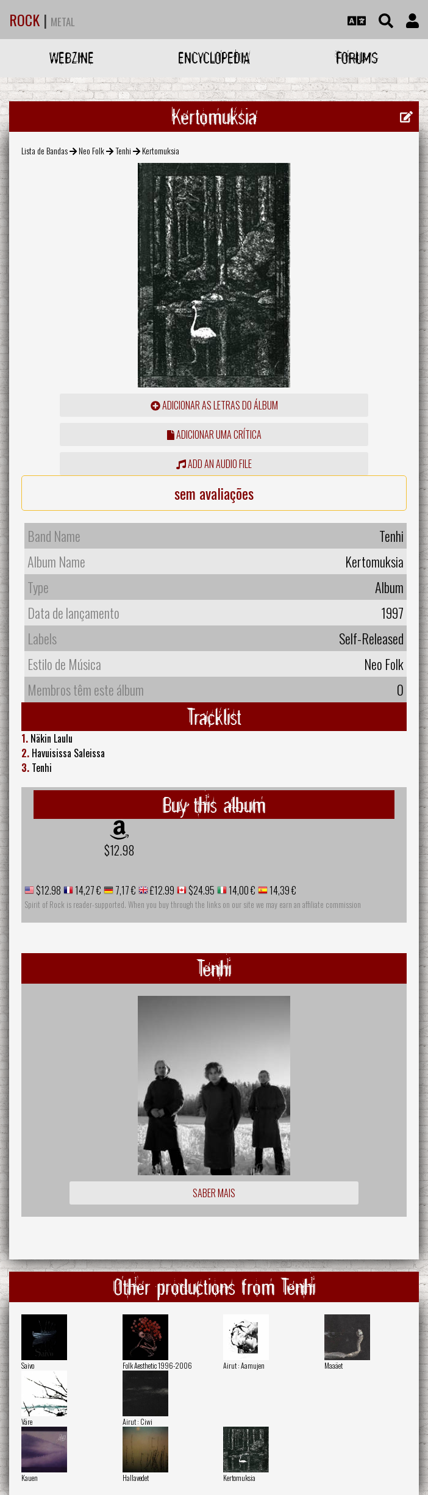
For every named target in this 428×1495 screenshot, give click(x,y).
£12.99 (161, 890)
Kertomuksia (239, 1477)
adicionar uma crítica (214, 434)
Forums (357, 58)
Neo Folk (91, 150)
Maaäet (333, 1365)
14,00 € (241, 890)
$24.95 (201, 890)
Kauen (29, 1477)
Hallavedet (136, 1477)
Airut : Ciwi (137, 1421)
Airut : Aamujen (244, 1365)
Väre (26, 1421)
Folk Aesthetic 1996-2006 (157, 1365)
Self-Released (371, 638)
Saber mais (214, 1193)
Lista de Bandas (44, 150)
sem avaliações (214, 493)
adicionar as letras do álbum (214, 405)
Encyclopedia (214, 58)
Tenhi (123, 150)
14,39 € (282, 890)
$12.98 (119, 850)
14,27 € (87, 890)
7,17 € (124, 890)
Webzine (71, 58)
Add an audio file (214, 463)
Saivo (27, 1365)
